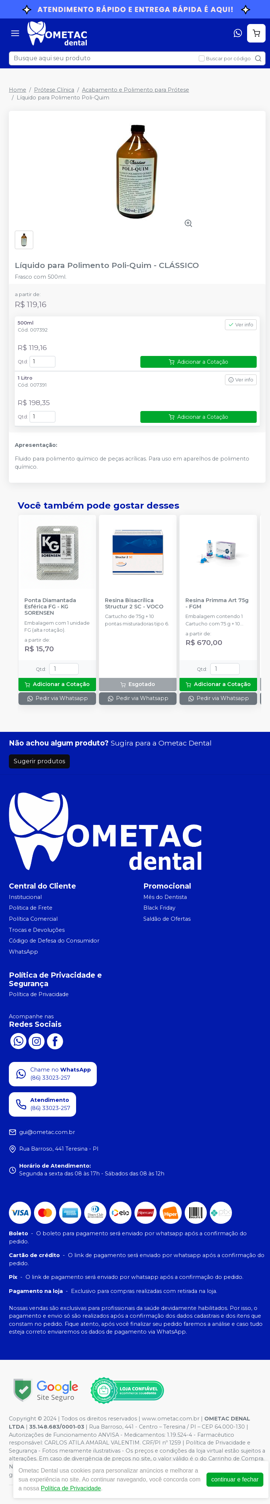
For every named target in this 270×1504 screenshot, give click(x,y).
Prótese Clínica (54, 89)
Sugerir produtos (39, 761)
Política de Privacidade (39, 994)
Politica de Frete (30, 908)
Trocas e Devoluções (37, 930)
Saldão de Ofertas (167, 919)
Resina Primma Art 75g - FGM (217, 603)
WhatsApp (23, 951)
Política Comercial (33, 919)
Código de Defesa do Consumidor (54, 940)
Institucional (25, 897)
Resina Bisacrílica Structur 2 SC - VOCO (134, 603)
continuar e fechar (235, 1479)
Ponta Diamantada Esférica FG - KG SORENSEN (50, 607)
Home (17, 89)
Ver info (240, 324)
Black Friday (159, 908)
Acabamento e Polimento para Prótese (135, 89)
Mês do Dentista (165, 897)
